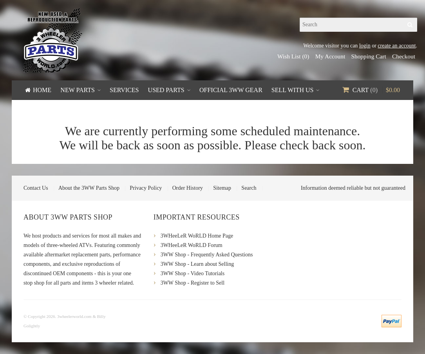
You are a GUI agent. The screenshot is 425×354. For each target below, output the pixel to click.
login (365, 46)
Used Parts (166, 90)
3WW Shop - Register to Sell (192, 283)
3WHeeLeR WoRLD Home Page (197, 236)
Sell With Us (292, 90)
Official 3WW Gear (230, 90)
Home (42, 90)
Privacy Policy (146, 188)
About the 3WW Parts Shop (88, 188)
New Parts (77, 90)
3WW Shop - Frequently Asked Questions (207, 255)
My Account (330, 56)
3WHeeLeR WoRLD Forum (191, 245)
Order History (187, 188)
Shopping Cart (368, 56)
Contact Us (36, 188)
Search (248, 188)
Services (124, 90)
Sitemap (222, 188)
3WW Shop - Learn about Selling (197, 264)
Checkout (403, 56)
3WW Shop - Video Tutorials (193, 273)
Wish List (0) (293, 56)
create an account (397, 46)
